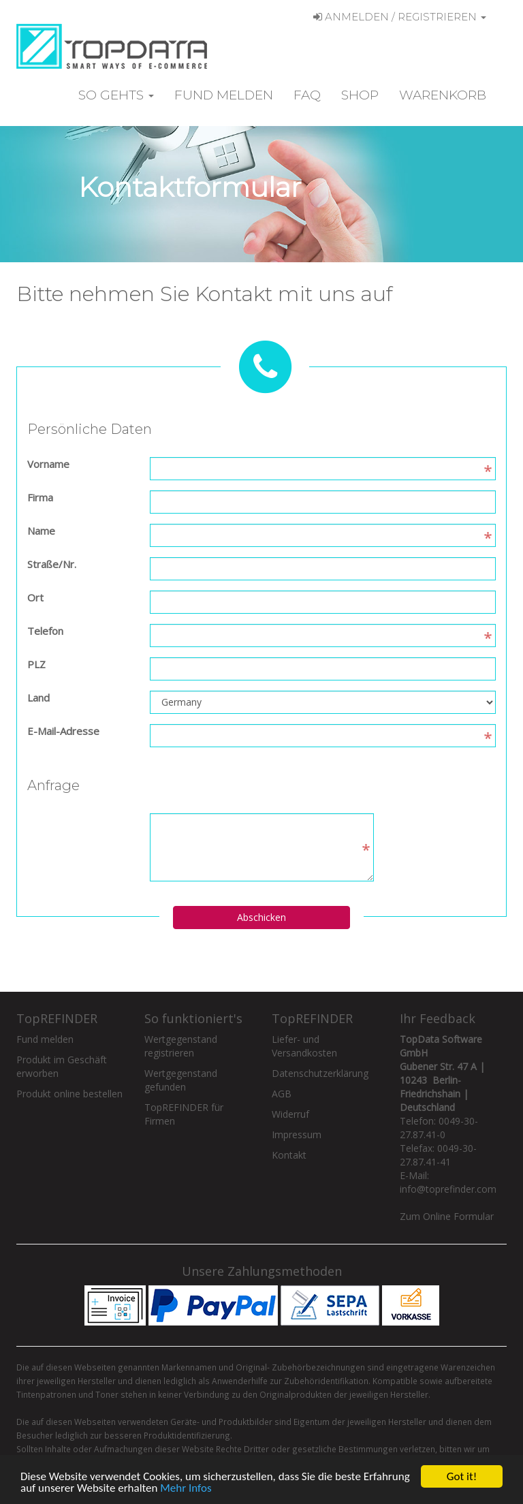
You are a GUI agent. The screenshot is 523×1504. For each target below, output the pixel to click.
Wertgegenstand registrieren (180, 1046)
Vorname (48, 464)
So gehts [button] (116, 95)
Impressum (296, 1134)
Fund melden (223, 95)
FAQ (307, 95)
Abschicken (261, 917)
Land (38, 697)
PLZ (36, 664)
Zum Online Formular (447, 1216)
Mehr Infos (185, 1489)
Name (41, 530)
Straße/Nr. (51, 564)
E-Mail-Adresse (63, 731)
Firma (40, 497)
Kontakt (289, 1154)
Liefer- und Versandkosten (304, 1046)
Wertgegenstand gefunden (180, 1080)
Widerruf (290, 1114)
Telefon (45, 631)
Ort (35, 597)
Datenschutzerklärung (320, 1073)
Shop (360, 95)
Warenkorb (442, 95)
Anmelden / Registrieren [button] (399, 16)
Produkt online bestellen (69, 1093)
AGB (281, 1093)
